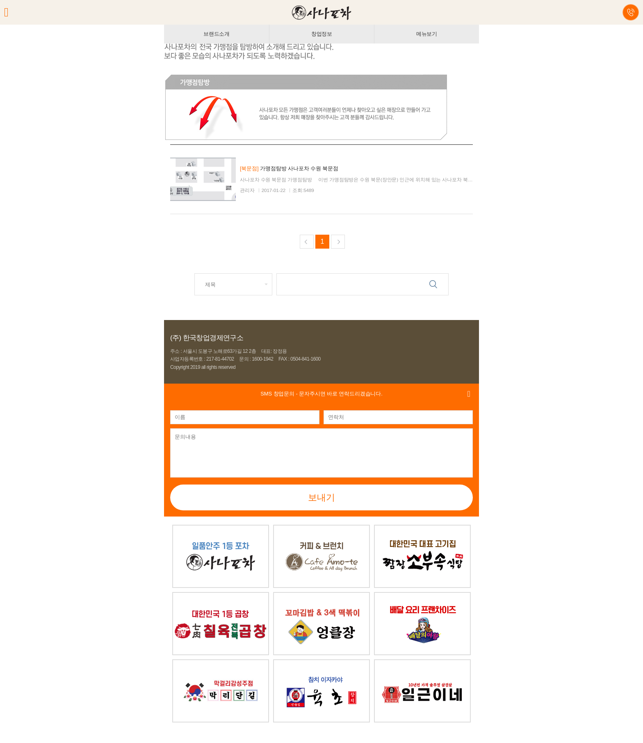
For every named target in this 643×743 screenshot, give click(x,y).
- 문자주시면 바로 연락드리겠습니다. (321, 394)
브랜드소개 (216, 34)
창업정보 (321, 34)
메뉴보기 (426, 34)
